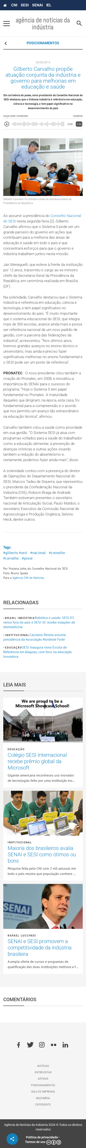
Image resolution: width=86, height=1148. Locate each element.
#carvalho (11, 558)
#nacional (38, 552)
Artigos (43, 1078)
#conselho (57, 552)
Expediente (43, 1104)
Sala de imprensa (43, 1091)
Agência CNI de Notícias (28, 578)
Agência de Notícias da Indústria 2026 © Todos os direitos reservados (43, 1127)
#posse (27, 558)
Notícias (43, 1066)
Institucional (17, 635)
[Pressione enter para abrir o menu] (6, 23)
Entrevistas (43, 1072)
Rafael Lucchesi (22, 935)
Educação (13, 647)
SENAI (37, 5)
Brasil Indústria (20, 618)
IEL (48, 5)
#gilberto (10, 552)
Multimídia (43, 1098)
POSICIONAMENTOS (43, 43)
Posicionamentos (43, 1085)
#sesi (23, 552)
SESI (25, 5)
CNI (14, 5)
